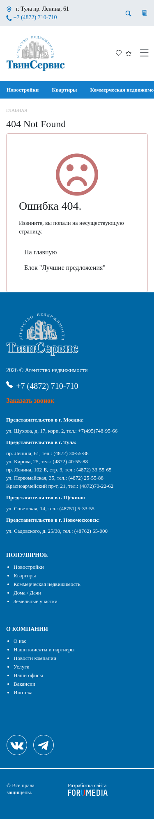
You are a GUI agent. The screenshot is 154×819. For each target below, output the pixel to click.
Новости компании (35, 658)
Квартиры (64, 90)
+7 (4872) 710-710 (35, 17)
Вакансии (24, 684)
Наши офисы (28, 675)
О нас (20, 641)
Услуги (22, 667)
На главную (40, 252)
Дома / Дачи (27, 593)
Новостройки (23, 90)
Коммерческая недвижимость (47, 584)
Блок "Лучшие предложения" (65, 267)
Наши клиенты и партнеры (44, 649)
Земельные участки (35, 601)
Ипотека (23, 692)
